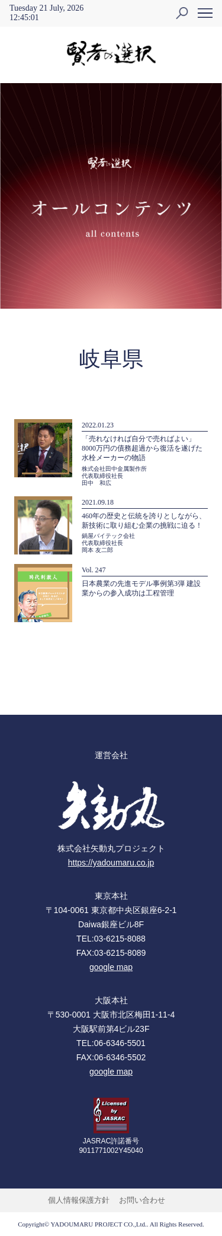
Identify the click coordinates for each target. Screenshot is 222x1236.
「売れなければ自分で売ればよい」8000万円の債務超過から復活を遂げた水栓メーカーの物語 (142, 448)
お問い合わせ (142, 1200)
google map (111, 967)
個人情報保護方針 (79, 1200)
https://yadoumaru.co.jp (111, 862)
